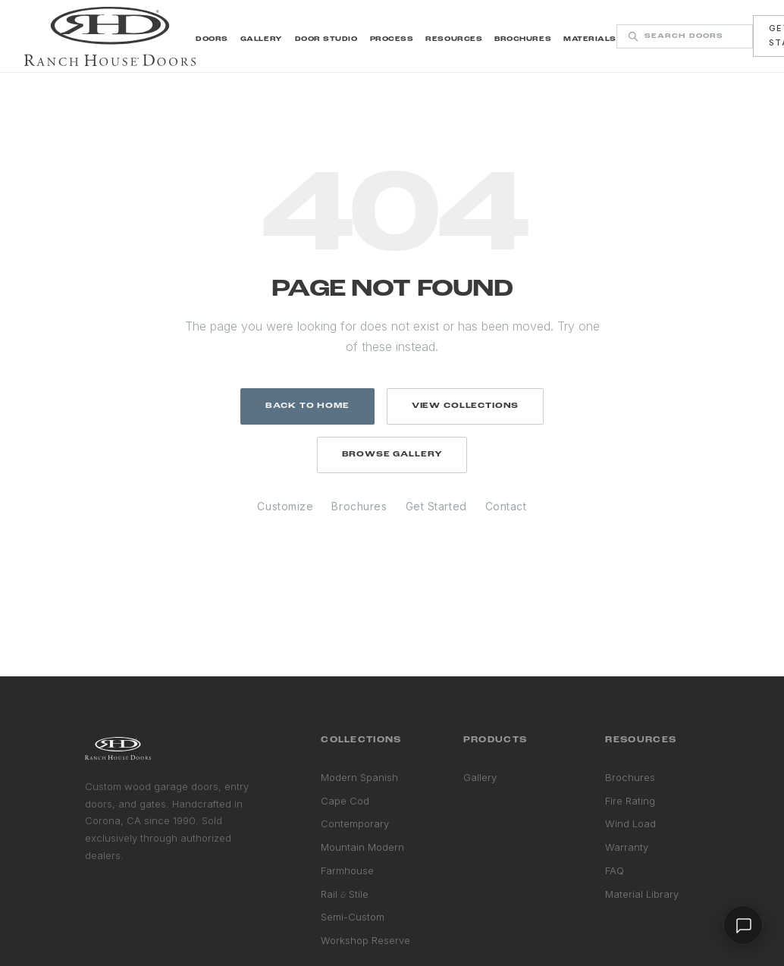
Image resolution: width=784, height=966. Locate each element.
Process (392, 39)
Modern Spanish (359, 777)
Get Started (436, 506)
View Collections (465, 406)
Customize (285, 506)
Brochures (522, 39)
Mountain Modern (362, 847)
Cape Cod (345, 801)
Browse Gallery (392, 454)
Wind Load (630, 823)
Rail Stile (344, 894)
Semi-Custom (352, 917)
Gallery (261, 39)
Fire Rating (630, 801)
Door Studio (326, 39)
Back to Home (307, 406)
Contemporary (355, 823)
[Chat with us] (743, 925)
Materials (589, 39)
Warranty (626, 847)
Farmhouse (347, 870)
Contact (506, 506)
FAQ (614, 870)
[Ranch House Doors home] (110, 36)
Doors (212, 39)
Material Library (642, 894)
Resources (453, 39)
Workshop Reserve (365, 940)
